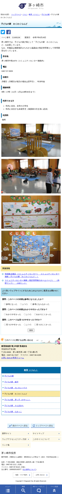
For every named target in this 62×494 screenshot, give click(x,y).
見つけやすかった (13, 325)
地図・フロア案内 (21, 475)
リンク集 (6, 445)
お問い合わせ (40, 475)
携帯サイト (6, 433)
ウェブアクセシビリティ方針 (14, 439)
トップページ (16, 14)
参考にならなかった (40, 304)
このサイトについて (41, 439)
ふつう (25, 304)
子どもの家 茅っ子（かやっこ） (17, 400)
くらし (25, 14)
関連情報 (6, 268)
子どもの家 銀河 (11, 382)
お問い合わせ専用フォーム (12, 358)
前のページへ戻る (20, 426)
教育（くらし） (34, 14)
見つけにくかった (43, 325)
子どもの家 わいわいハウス (15, 388)
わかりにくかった (43, 314)
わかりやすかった (13, 314)
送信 (31, 330)
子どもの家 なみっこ (13, 412)
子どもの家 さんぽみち (14, 406)
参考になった (11, 304)
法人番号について (29, 469)
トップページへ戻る (44, 426)
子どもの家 (46, 14)
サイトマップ (38, 433)
